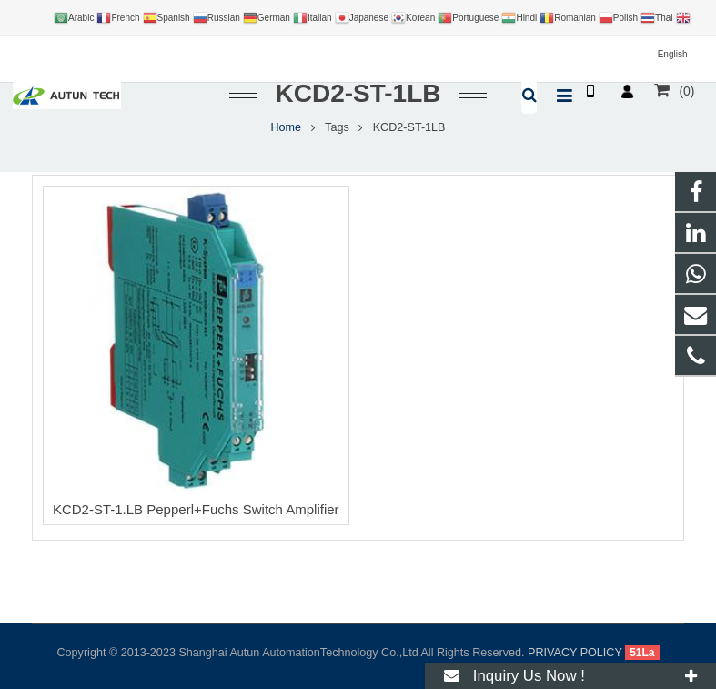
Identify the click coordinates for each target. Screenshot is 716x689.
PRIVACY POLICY (575, 652)
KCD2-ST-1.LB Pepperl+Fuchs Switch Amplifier (196, 509)
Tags (337, 127)
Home (286, 127)
